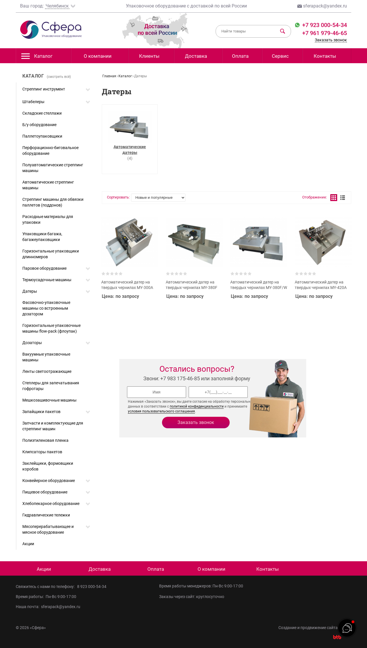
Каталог (36, 57)
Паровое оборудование (44, 268)
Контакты (325, 56)
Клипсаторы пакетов (42, 452)
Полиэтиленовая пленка (45, 440)
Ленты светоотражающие (46, 371)
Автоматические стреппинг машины (48, 185)
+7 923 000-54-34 (324, 25)
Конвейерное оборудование (48, 480)
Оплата (240, 56)
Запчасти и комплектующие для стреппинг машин (52, 426)
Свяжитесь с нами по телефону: (46, 586)
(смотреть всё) (59, 77)
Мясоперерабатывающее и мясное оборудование (48, 529)
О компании (98, 56)
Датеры (29, 291)
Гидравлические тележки (46, 515)
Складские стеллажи (42, 113)
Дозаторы (32, 342)
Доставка (196, 56)
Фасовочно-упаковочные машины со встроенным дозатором (46, 308)
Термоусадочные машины (46, 279)
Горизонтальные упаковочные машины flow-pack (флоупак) (51, 328)
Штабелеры (33, 101)
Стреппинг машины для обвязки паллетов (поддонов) (52, 202)
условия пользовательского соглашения (161, 411)
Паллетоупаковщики (42, 136)
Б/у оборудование (39, 124)
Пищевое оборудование (44, 492)
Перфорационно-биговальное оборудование (50, 150)
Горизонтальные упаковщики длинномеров (50, 254)
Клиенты (149, 56)
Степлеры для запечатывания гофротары (50, 386)
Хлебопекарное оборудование (50, 503)
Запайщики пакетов (41, 411)
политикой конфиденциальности (197, 406)
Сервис (280, 56)
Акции (28, 543)
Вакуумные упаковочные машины (46, 357)
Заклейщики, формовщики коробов (47, 466)
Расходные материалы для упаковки (47, 219)
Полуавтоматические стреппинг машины (52, 168)
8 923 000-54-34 (91, 586)
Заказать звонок (331, 40)
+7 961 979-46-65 (324, 33)
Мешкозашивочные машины (49, 400)
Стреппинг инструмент (43, 89)
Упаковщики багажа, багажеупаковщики (42, 237)
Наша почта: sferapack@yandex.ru (48, 606)
